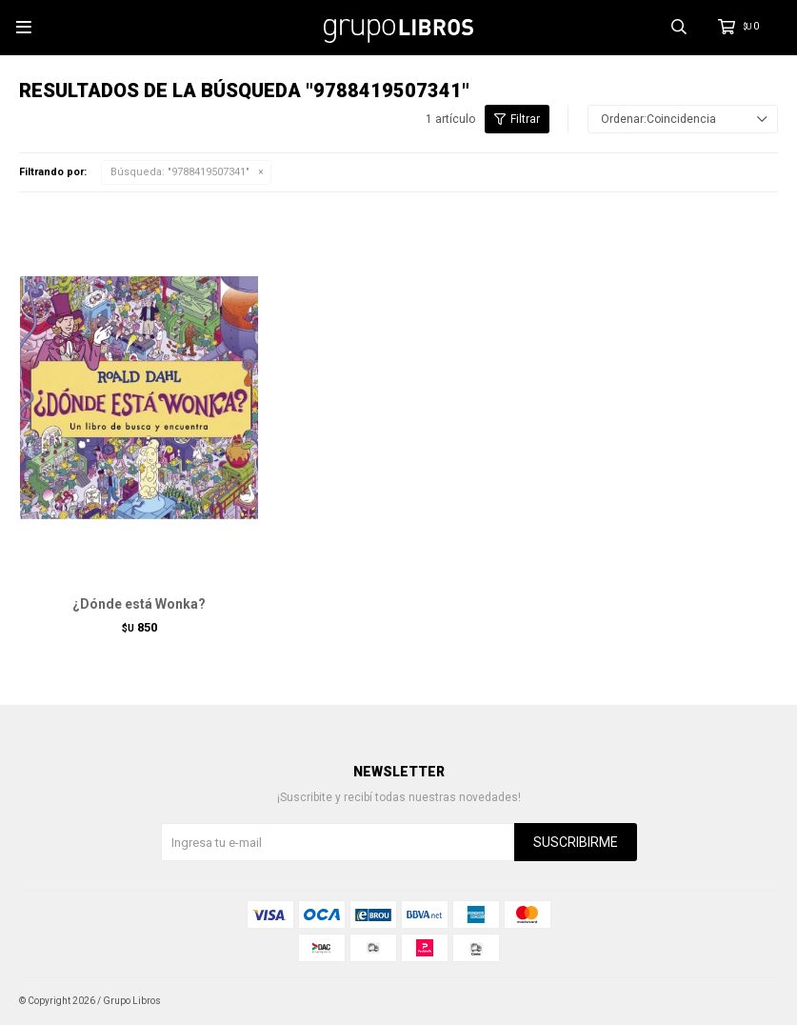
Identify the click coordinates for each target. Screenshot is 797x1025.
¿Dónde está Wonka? (139, 604)
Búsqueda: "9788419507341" (179, 172)
